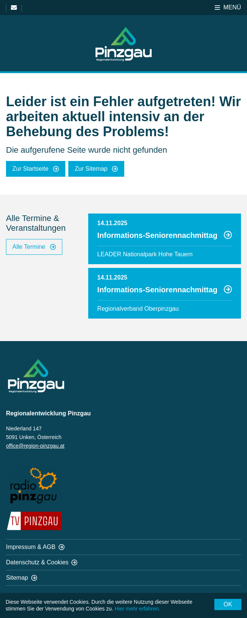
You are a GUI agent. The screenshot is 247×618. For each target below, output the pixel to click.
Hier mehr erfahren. (137, 609)
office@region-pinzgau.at (35, 446)
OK (227, 604)
